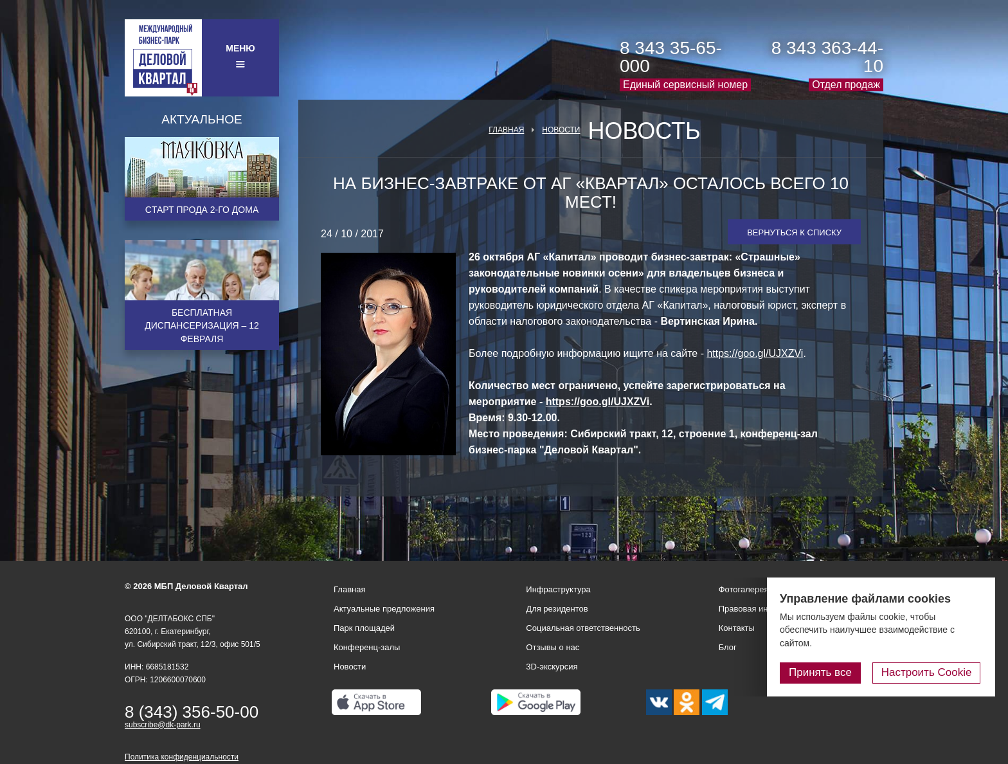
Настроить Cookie (928, 672)
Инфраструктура (558, 589)
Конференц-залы (367, 647)
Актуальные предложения (384, 609)
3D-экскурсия (551, 666)
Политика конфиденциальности (182, 756)
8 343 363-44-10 (827, 57)
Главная (506, 129)
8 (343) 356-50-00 (191, 711)
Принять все (823, 672)
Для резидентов (557, 609)
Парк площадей (364, 628)
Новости (561, 129)
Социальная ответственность (583, 628)
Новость (644, 131)
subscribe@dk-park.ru (163, 724)
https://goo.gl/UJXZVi (754, 353)
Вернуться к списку (794, 232)
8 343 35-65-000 (671, 57)
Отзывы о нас (552, 647)
